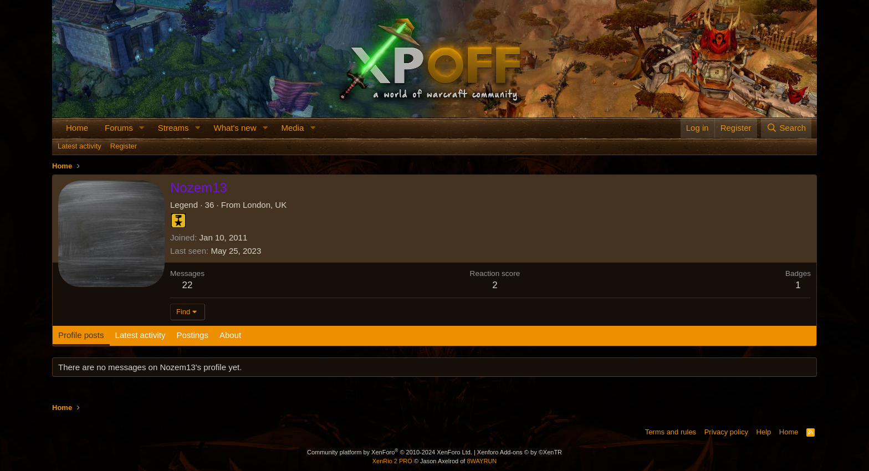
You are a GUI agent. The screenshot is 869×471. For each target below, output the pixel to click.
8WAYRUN (482, 461)
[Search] (786, 127)
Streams (173, 127)
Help (763, 432)
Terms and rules (670, 432)
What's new (234, 127)
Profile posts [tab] (81, 335)
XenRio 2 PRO (392, 461)
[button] (142, 127)
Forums (119, 127)
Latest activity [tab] (140, 335)
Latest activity (79, 146)
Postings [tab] (192, 335)
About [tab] (230, 335)
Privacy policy (726, 432)
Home (77, 127)
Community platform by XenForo (389, 452)
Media (292, 127)
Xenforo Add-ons (519, 452)
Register (123, 146)
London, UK (265, 204)
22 (187, 285)
